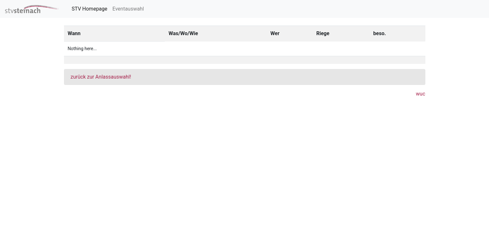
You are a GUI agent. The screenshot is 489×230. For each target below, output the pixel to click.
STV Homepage (91, 8)
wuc (420, 94)
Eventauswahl (128, 9)
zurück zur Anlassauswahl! (101, 77)
